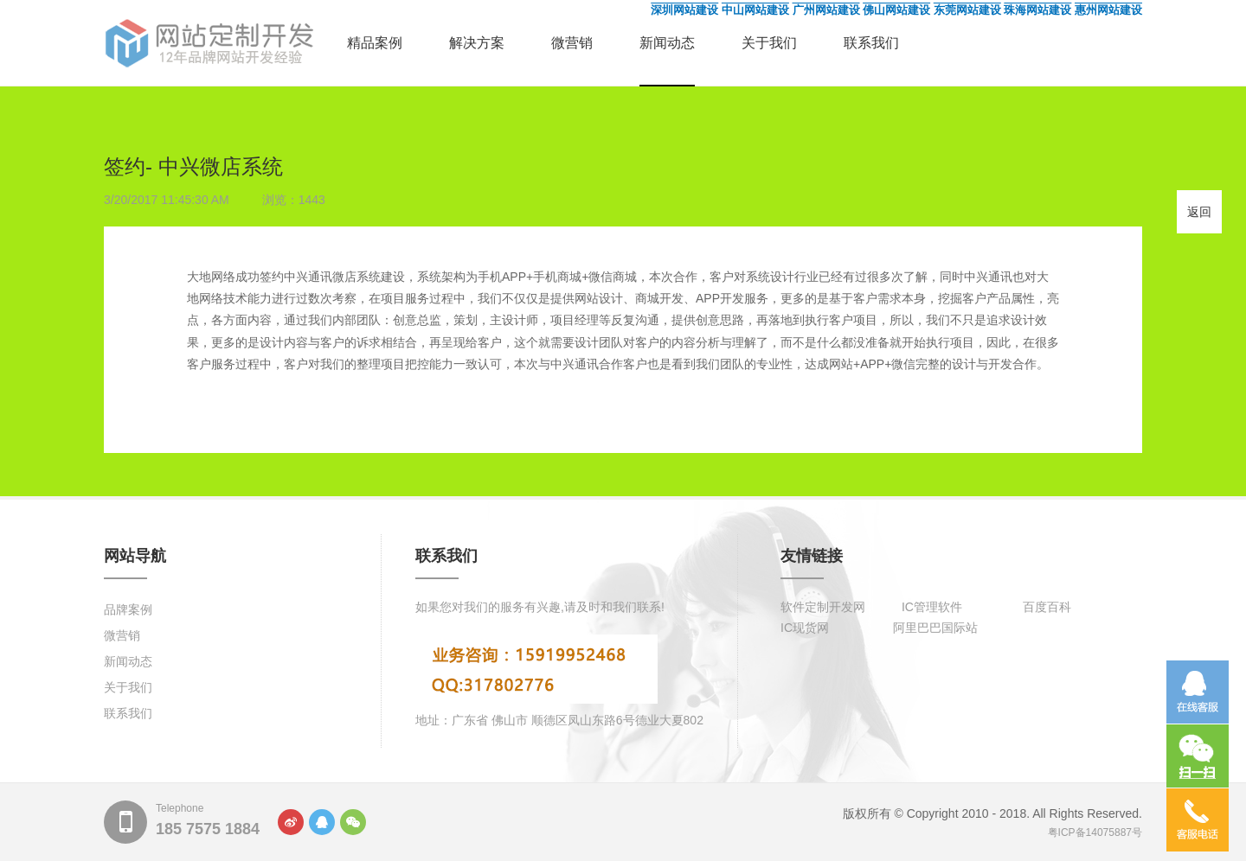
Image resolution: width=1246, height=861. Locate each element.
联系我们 (871, 42)
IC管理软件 (932, 607)
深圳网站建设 (684, 9)
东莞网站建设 (967, 9)
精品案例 (374, 42)
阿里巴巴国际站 (935, 628)
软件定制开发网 (822, 607)
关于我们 (769, 42)
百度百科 (1047, 607)
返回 (1199, 212)
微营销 (572, 42)
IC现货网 (804, 628)
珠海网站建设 (1037, 9)
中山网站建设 (755, 9)
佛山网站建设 (896, 9)
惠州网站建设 (1108, 9)
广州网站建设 (826, 9)
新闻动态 (667, 42)
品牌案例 (128, 609)
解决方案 (476, 42)
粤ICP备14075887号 (1095, 832)
